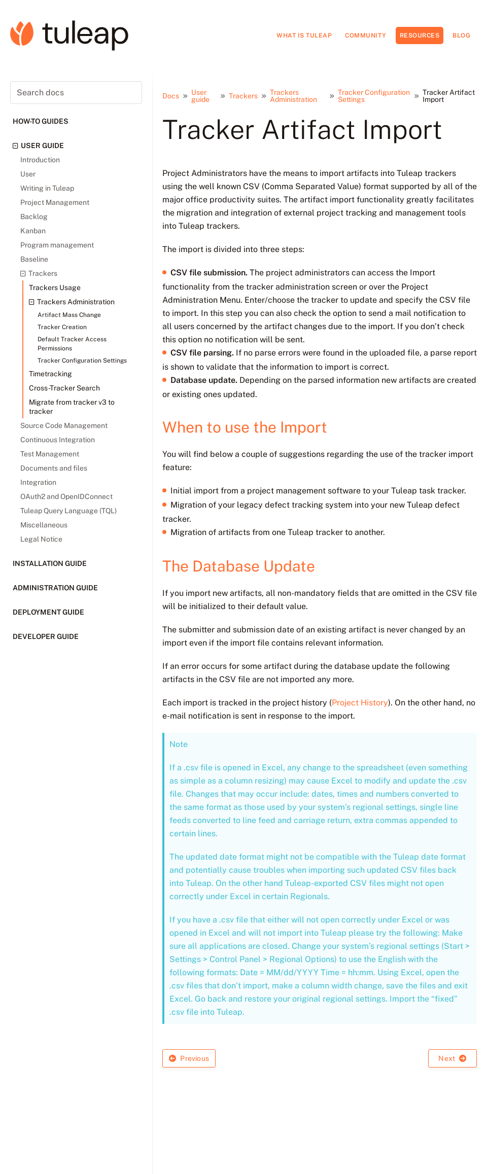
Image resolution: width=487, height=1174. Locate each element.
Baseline (34, 259)
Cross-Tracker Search (64, 388)
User (28, 174)
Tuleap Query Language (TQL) (68, 511)
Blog (461, 35)
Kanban (33, 231)
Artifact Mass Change (69, 314)
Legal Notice (41, 539)
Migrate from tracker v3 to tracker (72, 406)
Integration (38, 482)
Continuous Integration (57, 440)
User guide (38, 145)
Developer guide (46, 636)
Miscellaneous (43, 525)
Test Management (49, 454)
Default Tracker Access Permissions (72, 344)
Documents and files (53, 468)
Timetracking (50, 374)
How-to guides (40, 121)
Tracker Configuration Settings (82, 360)
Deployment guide (48, 612)
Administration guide (55, 588)
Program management (57, 245)
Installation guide (50, 563)
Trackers (38, 273)
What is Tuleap (304, 35)
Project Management (54, 202)
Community (366, 35)
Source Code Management (64, 425)
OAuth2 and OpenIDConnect (66, 496)
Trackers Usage (55, 287)
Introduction (40, 160)
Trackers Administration (72, 302)
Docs (170, 95)
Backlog (34, 216)
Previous (189, 1058)
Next (452, 1058)
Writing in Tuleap (47, 188)
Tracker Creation (62, 327)
